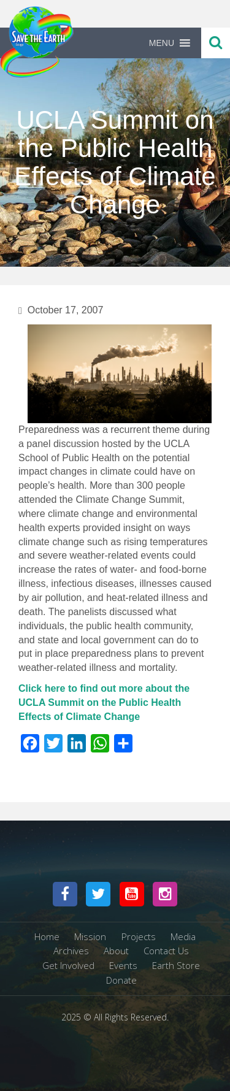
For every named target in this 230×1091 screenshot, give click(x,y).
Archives (71, 950)
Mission (90, 936)
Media (183, 936)
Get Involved (68, 965)
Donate (121, 980)
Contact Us (166, 950)
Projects (138, 936)
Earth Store (176, 965)
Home (46, 936)
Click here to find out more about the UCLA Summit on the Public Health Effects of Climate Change (104, 702)
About (116, 950)
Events (123, 965)
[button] (161, 43)
